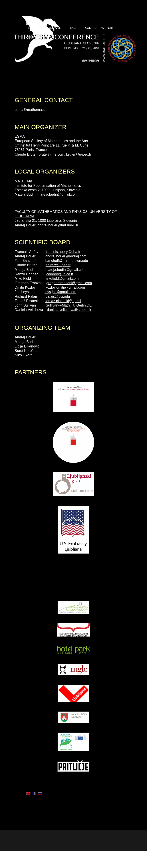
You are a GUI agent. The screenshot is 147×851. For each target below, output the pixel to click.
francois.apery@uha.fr (63, 252)
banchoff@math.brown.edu (66, 260)
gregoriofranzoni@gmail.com (69, 283)
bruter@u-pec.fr (78, 154)
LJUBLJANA (34, 37)
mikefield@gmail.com (62, 278)
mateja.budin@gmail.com (57, 194)
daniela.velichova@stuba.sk (69, 310)
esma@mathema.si (30, 110)
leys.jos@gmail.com (60, 292)
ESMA (20, 136)
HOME (32, 28)
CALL (73, 28)
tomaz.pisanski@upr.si (63, 301)
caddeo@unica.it (59, 274)
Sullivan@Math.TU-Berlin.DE (69, 305)
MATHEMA (23, 181)
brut (42, 154)
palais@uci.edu (58, 296)
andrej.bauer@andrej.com (66, 256)
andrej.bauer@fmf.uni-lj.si (57, 225)
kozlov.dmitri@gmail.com (65, 287)
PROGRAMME (53, 28)
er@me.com (54, 154)
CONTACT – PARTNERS (99, 28)
